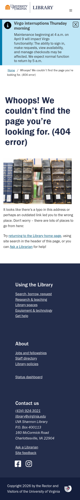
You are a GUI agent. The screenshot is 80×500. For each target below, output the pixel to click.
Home (11, 70)
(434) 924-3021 (28, 411)
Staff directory (26, 358)
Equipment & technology (33, 310)
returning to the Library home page (35, 236)
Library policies (26, 364)
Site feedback (25, 453)
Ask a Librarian (21, 247)
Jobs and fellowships (31, 353)
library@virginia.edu (30, 416)
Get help (21, 316)
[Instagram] (29, 463)
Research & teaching (31, 299)
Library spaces (26, 305)
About (22, 343)
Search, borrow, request (33, 294)
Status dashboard (28, 377)
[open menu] (71, 10)
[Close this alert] (75, 24)
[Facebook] (19, 463)
